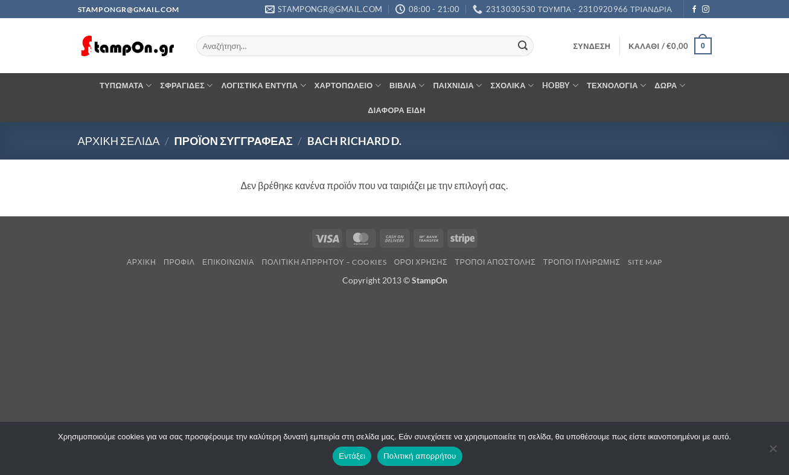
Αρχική (141, 262)
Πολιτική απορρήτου (419, 455)
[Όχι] (772, 452)
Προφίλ (179, 262)
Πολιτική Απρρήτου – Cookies (324, 262)
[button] (591, 46)
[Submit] (523, 46)
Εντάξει (352, 455)
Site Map (645, 262)
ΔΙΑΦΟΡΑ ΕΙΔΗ (397, 110)
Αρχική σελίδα (119, 140)
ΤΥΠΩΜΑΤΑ (126, 85)
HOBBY (560, 85)
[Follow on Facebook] (694, 9)
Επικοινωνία (228, 262)
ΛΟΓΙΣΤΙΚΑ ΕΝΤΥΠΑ (264, 85)
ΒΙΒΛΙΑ (406, 85)
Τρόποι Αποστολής (495, 262)
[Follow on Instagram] (705, 9)
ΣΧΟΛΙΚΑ (512, 85)
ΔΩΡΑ (669, 85)
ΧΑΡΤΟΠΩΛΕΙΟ (348, 85)
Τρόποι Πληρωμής (582, 262)
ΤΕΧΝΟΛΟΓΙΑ (616, 85)
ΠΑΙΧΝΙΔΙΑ (457, 85)
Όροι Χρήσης (420, 262)
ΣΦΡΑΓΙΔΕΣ (186, 85)
